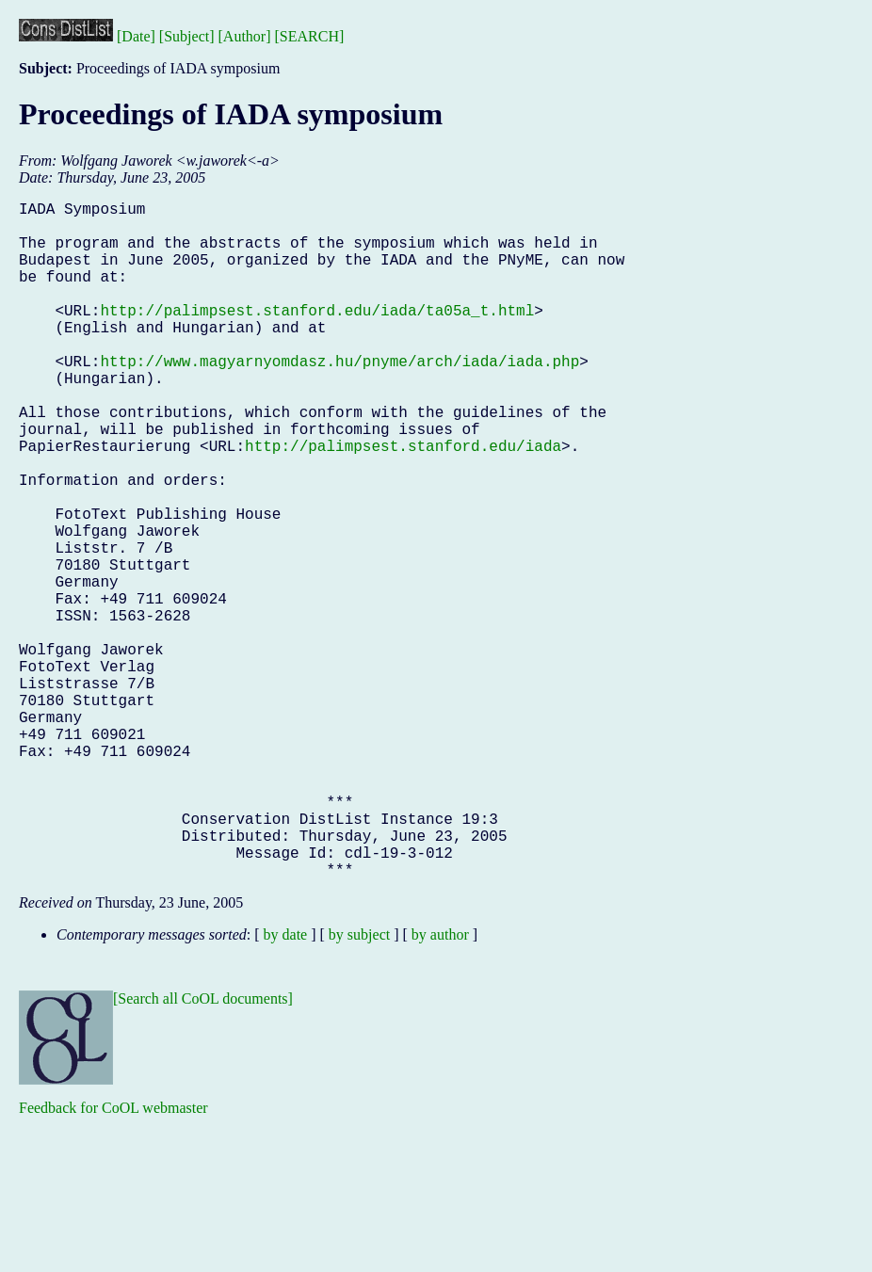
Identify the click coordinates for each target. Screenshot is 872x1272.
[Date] (136, 36)
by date (286, 1085)
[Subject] (187, 36)
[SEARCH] (310, 36)
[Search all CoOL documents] (203, 1149)
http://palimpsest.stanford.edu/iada (403, 501)
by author (440, 1085)
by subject (359, 1085)
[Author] (244, 36)
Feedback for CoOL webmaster (113, 1258)
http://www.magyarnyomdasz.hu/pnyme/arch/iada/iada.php (339, 398)
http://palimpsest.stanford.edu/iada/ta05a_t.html (317, 336)
